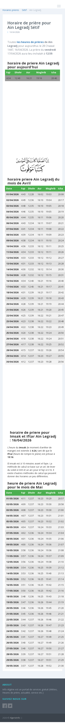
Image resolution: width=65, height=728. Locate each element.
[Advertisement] (31, 122)
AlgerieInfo (15, 717)
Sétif (24, 10)
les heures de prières (30, 42)
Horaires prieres (10, 10)
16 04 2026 (15, 32)
